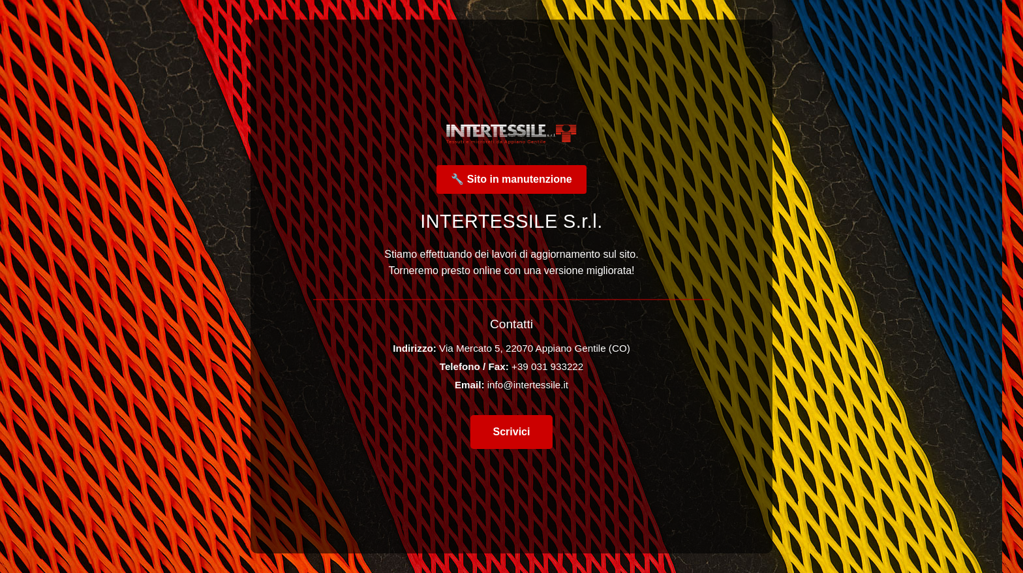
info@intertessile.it (527, 384)
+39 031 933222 (547, 366)
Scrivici (511, 431)
